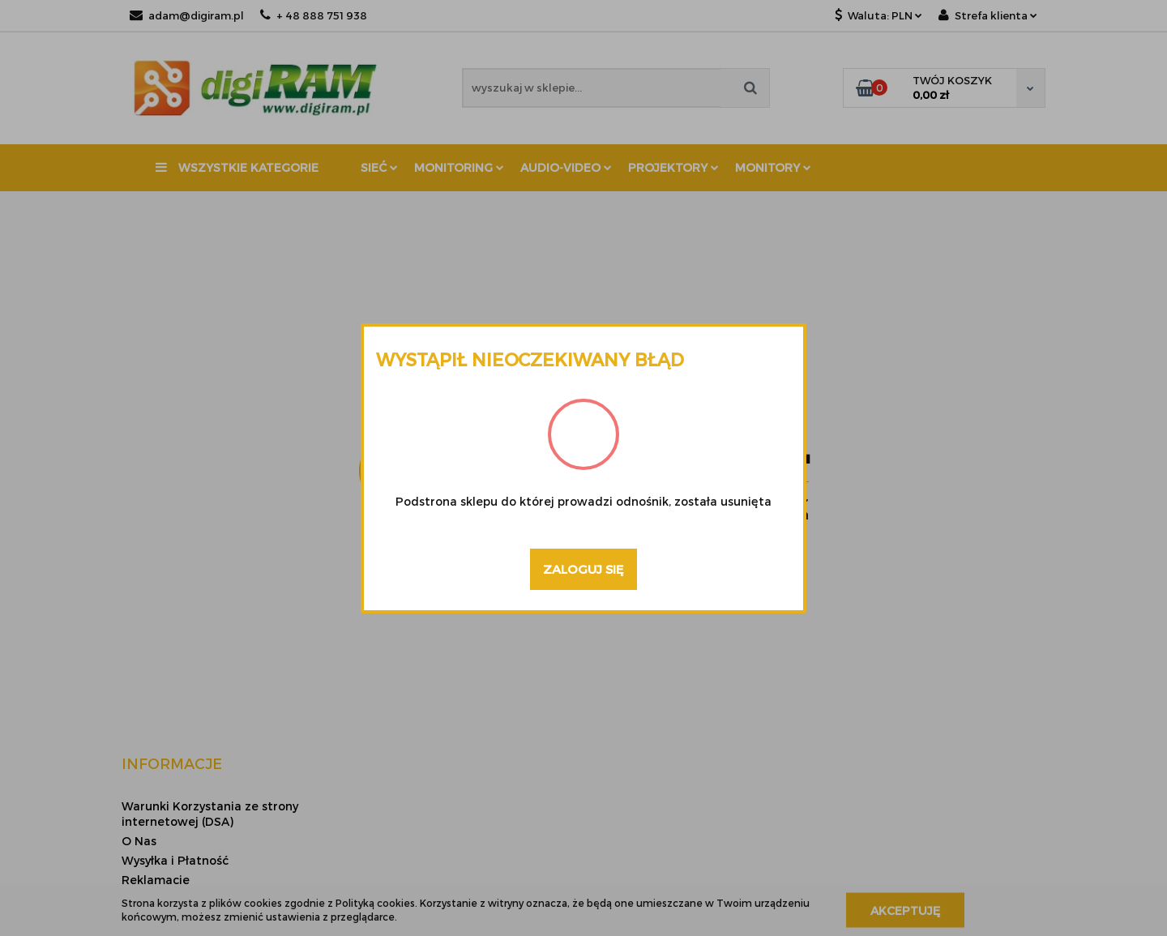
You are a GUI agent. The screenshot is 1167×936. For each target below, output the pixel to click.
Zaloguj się (583, 569)
